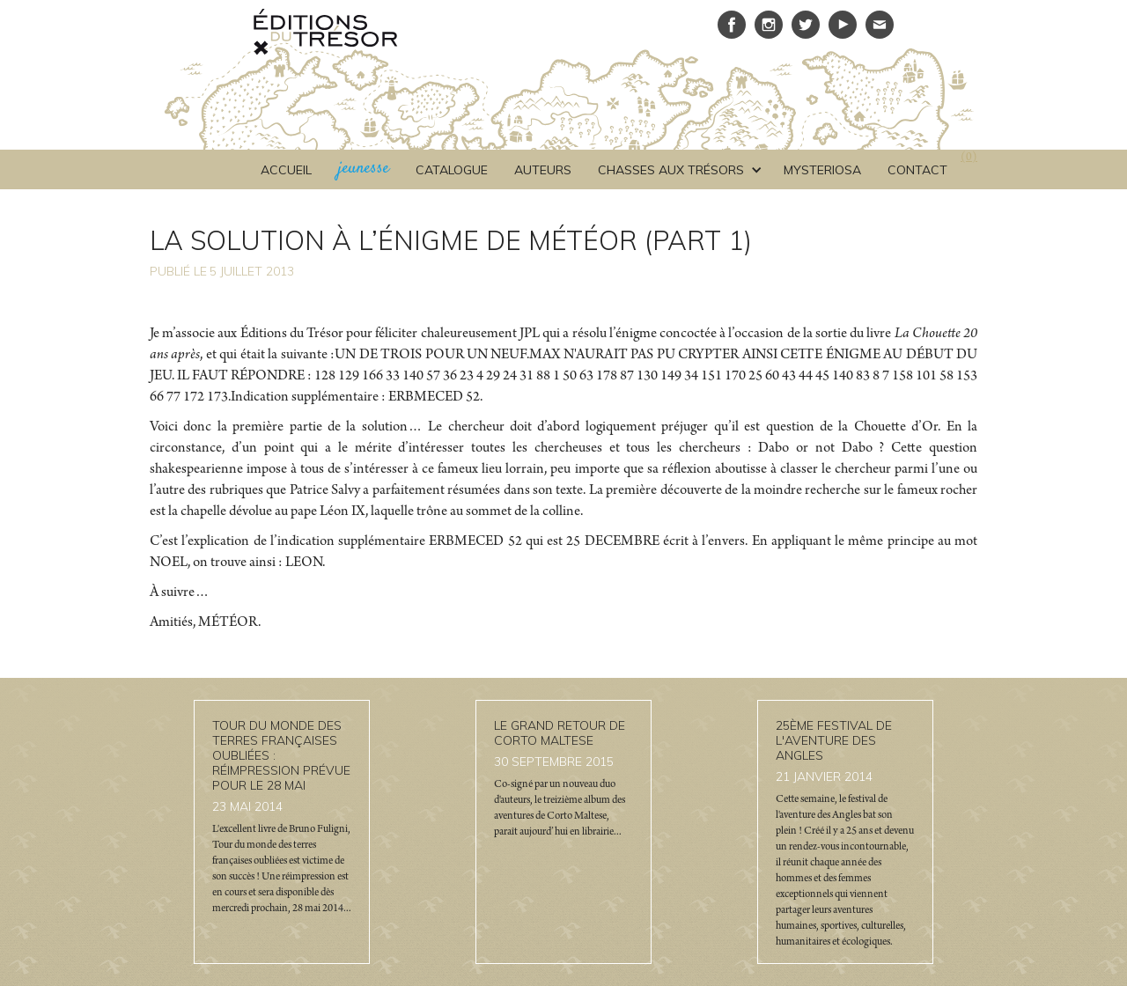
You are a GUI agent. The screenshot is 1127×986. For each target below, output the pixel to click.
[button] (677, 170)
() (969, 158)
